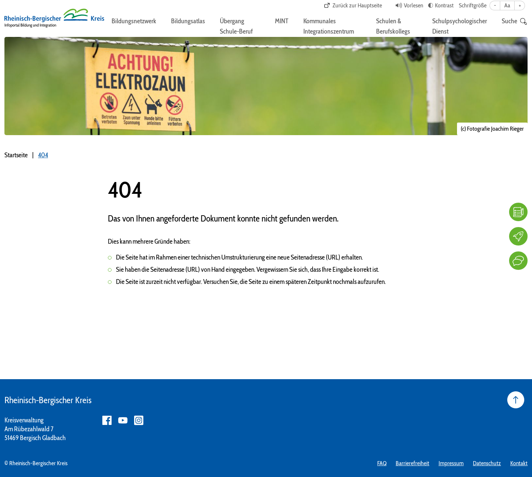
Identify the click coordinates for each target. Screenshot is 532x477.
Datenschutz (487, 463)
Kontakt (519, 463)
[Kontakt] (518, 261)
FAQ (381, 463)
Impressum (451, 463)
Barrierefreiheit (412, 463)
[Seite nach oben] (516, 400)
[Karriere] (518, 236)
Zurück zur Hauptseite (357, 5)
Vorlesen (413, 5)
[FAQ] (518, 212)
